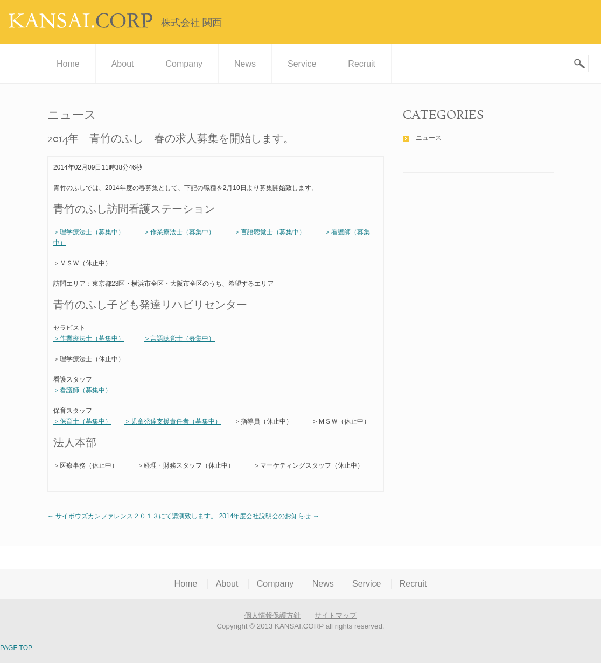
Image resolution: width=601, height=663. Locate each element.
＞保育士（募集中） (82, 421)
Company (184, 63)
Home (68, 63)
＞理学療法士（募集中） (88, 232)
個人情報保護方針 (272, 615)
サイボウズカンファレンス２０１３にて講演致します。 (132, 516)
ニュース (429, 138)
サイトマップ (336, 615)
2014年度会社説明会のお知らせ (269, 516)
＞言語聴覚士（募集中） (269, 232)
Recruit (361, 63)
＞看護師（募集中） (82, 390)
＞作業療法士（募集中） (179, 232)
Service (302, 63)
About (122, 63)
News (245, 63)
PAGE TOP (16, 648)
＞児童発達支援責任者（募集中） (172, 421)
